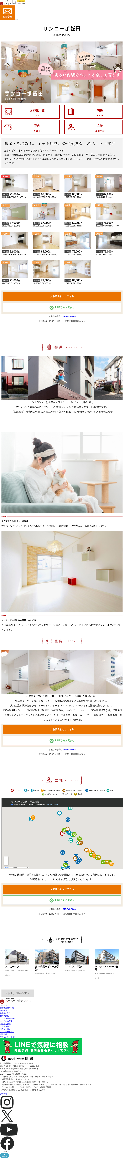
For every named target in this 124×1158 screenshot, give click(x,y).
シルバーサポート (7, 1032)
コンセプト (4, 1005)
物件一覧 (3, 1011)
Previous (5, 377)
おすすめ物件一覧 (7, 1008)
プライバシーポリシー (9, 1037)
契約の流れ (4, 1016)
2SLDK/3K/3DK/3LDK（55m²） (15, 194)
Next (118, 377)
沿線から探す (5, 1024)
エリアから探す (6, 1021)
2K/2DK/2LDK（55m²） (77, 194)
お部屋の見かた (6, 1013)
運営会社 (3, 1034)
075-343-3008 (69, 316)
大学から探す (5, 1026)
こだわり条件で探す (8, 1018)
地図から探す (5, 1029)
